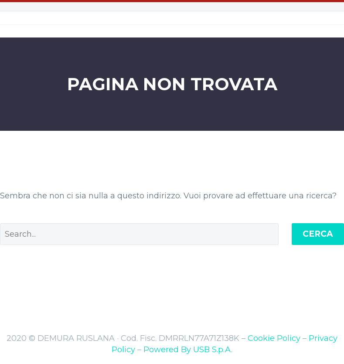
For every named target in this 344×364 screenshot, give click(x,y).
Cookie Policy (274, 338)
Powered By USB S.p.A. (187, 349)
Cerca (318, 234)
